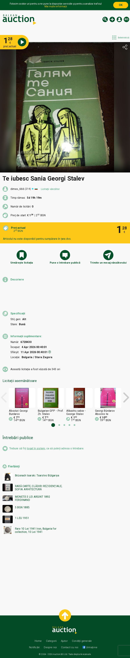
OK (121, 5)
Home (38, 640)
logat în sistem (36, 448)
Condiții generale (82, 640)
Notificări (34, 647)
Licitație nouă (112, 19)
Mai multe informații (56, 6)
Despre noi (50, 647)
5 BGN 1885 (22, 507)
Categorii (51, 640)
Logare (119, 19)
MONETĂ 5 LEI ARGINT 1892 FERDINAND (32, 498)
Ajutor (64, 640)
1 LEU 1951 (22, 518)
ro (126, 19)
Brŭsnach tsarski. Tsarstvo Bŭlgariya (37, 475)
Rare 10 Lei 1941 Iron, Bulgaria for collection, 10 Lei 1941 (35, 530)
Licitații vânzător (50, 189)
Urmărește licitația (21, 262)
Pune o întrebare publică (65, 262)
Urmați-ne (91, 647)
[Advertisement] (65, 570)
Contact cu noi (69, 647)
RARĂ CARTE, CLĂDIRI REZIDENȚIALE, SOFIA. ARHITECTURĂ (38, 488)
